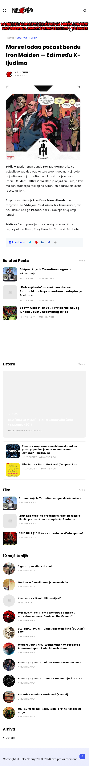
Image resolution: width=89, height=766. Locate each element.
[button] (55, 242)
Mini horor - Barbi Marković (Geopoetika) (49, 464)
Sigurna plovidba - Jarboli (35, 566)
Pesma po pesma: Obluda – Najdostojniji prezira (50, 678)
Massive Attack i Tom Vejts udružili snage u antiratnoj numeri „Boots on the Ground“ (46, 614)
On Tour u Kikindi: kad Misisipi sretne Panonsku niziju (49, 710)
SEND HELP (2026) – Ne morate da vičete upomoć (51, 533)
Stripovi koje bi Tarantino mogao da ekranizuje (46, 271)
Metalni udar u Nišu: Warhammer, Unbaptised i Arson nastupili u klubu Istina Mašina (49, 646)
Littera (13, 413)
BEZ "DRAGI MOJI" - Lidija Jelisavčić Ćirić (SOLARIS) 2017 (40, 422)
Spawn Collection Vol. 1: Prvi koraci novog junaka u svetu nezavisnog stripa (49, 310)
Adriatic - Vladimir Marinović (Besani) (43, 694)
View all (82, 260)
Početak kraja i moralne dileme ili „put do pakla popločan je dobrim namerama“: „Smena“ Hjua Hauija (49, 449)
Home (10, 38)
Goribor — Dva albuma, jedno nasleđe (43, 582)
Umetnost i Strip (27, 37)
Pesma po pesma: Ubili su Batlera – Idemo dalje (49, 662)
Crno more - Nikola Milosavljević (39, 598)
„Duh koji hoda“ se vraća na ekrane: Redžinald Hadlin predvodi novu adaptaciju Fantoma (51, 291)
